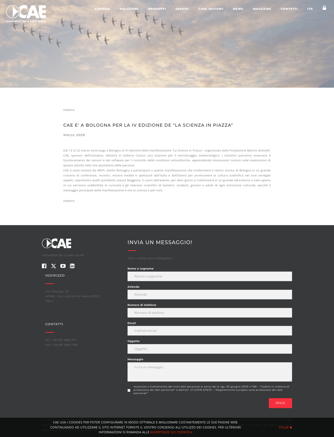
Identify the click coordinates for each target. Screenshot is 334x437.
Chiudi (285, 427)
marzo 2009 (74, 135)
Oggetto (133, 341)
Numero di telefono (141, 305)
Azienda (102, 9)
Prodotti (157, 9)
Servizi (182, 9)
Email (131, 323)
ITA (310, 9)
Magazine (262, 9)
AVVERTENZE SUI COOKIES (171, 432)
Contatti (289, 9)
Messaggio (135, 359)
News (238, 9)
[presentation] (160, 406)
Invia (280, 403)
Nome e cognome (140, 268)
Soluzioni (129, 9)
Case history (211, 9)
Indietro (69, 110)
